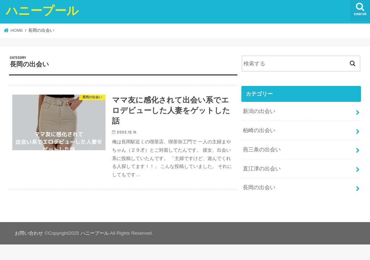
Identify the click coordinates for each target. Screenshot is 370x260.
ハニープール (42, 10)
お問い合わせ (29, 233)
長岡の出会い (259, 187)
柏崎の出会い (259, 130)
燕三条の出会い (262, 149)
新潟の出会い (259, 111)
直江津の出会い (262, 169)
